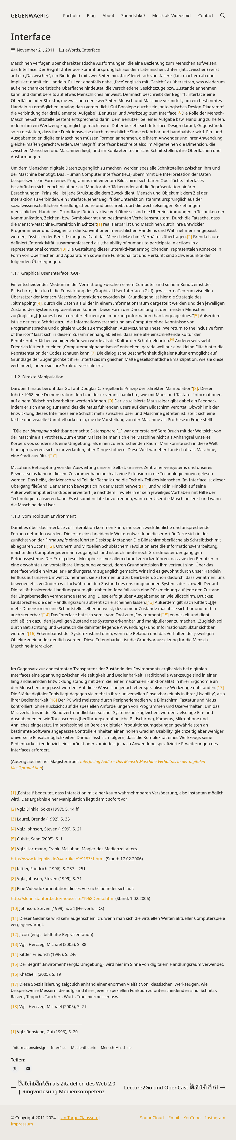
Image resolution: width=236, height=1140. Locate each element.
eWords (72, 51)
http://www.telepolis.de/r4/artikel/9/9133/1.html (58, 859)
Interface (91, 51)
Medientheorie (83, 1048)
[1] (99, 225)
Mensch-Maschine (116, 1048)
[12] (50, 547)
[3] (63, 250)
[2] (189, 237)
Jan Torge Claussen (79, 1117)
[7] (93, 354)
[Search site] (222, 15)
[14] (46, 615)
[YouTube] (192, 1117)
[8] (195, 389)
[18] (53, 701)
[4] (39, 304)
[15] (164, 615)
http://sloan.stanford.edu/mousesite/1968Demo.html (62, 899)
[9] (110, 401)
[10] (52, 456)
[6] (13, 849)
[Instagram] (215, 1117)
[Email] (28, 1069)
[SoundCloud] (152, 1117)
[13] (150, 603)
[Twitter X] (15, 1069)
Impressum (22, 1124)
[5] (196, 316)
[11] (143, 487)
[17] (220, 688)
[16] (31, 634)
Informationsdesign (29, 1048)
